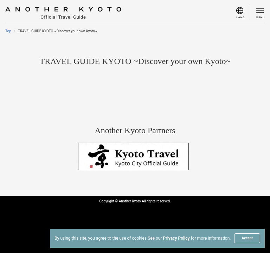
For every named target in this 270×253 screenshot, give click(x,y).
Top (8, 31)
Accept (247, 238)
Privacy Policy (176, 238)
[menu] (243, 12)
